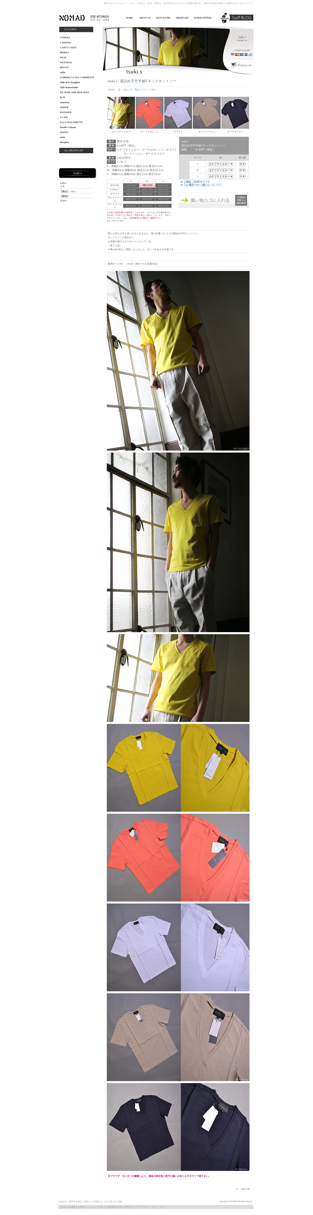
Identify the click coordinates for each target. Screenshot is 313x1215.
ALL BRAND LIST (73, 150)
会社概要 (72, 1207)
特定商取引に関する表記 (119, 1207)
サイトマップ (246, 3)
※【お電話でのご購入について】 (201, 185)
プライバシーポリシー (142, 1207)
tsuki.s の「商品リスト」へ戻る (139, 89)
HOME (111, 89)
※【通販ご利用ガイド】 (195, 181)
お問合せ (82, 1207)
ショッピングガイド (97, 1207)
